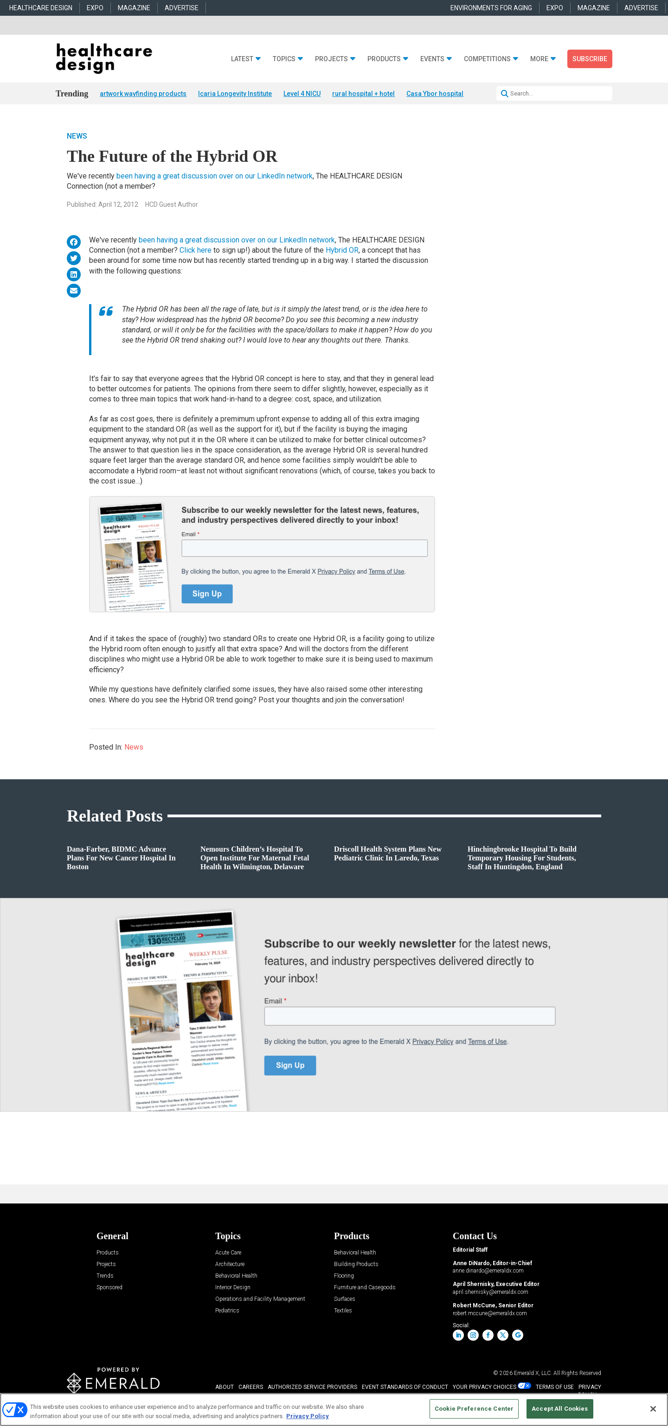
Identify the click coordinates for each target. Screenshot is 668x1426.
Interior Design (232, 1288)
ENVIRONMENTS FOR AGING (491, 8)
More (539, 59)
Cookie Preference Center (474, 1408)
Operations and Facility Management (260, 1300)
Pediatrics (227, 1311)
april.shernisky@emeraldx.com (490, 1292)
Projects (331, 59)
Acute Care (228, 1253)
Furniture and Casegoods (365, 1288)
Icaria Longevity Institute (235, 93)
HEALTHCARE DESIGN (40, 8)
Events (432, 59)
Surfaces (344, 1300)
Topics (284, 59)
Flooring (344, 1276)
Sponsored (109, 1288)
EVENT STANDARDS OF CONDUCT (405, 1387)
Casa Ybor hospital (434, 93)
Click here (196, 250)
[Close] (653, 1409)
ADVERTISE (182, 8)
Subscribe (589, 59)
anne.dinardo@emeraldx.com (488, 1271)
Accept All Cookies (560, 1408)
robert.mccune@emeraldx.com (490, 1314)
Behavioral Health (236, 1276)
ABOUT (224, 1387)
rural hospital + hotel (363, 93)
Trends (105, 1276)
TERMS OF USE (555, 1387)
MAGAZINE (134, 8)
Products (384, 59)
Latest (242, 59)
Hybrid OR (342, 250)
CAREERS (250, 1387)
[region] (334, 1409)
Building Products (356, 1265)
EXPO (95, 8)
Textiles (343, 1311)
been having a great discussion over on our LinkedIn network (214, 176)
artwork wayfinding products (143, 93)
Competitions (487, 59)
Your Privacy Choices (484, 1387)
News (77, 136)
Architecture (229, 1265)
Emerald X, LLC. (533, 1373)
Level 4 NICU (302, 93)
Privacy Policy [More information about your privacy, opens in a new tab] (307, 1416)
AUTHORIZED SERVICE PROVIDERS (312, 1387)
